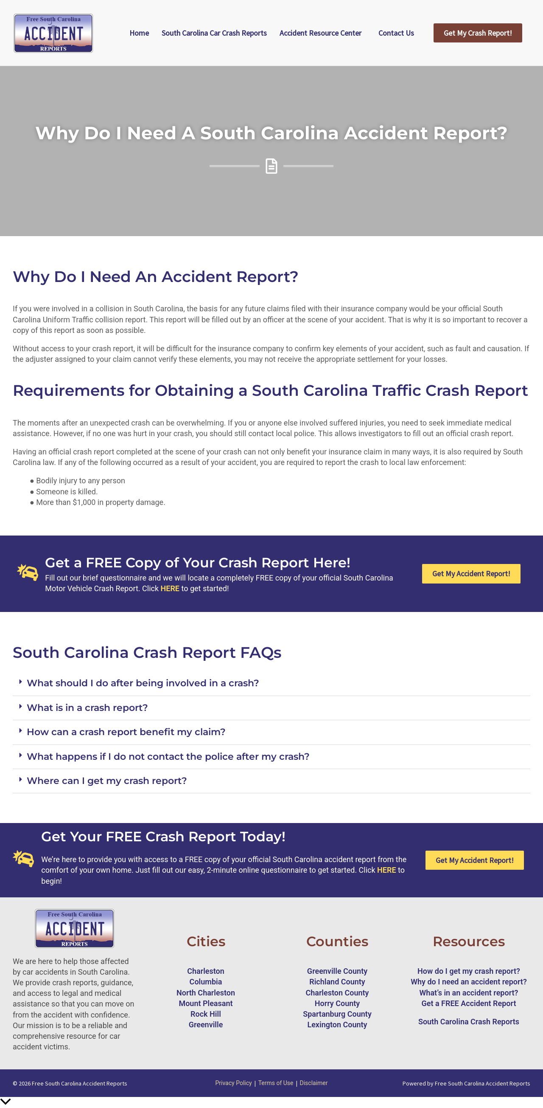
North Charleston (205, 992)
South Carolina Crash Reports (468, 1021)
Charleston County (337, 992)
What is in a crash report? (87, 707)
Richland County (337, 981)
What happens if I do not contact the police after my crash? (168, 756)
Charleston (205, 971)
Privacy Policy (233, 1083)
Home (139, 33)
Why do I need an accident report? (469, 981)
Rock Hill (205, 1013)
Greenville (206, 1024)
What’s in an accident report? (469, 992)
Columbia (206, 981)
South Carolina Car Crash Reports (214, 33)
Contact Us (396, 33)
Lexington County (337, 1024)
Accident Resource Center (320, 33)
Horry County (337, 1003)
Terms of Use (276, 1083)
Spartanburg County (337, 1013)
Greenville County (337, 971)
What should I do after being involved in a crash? (143, 683)
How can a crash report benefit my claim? (126, 732)
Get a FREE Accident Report (469, 1003)
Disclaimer (314, 1083)
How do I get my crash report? (468, 971)
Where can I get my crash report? (107, 781)
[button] (271, 683)
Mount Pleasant (205, 1003)
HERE (170, 588)
